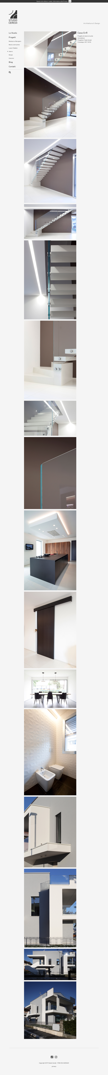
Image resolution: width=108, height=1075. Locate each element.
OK (70, 1)
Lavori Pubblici (13, 48)
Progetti (12, 37)
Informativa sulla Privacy (60, 1)
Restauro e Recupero (15, 41)
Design (11, 55)
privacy (54, 1066)
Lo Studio (13, 33)
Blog (11, 62)
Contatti (12, 66)
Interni (11, 51)
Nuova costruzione (14, 44)
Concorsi (11, 58)
